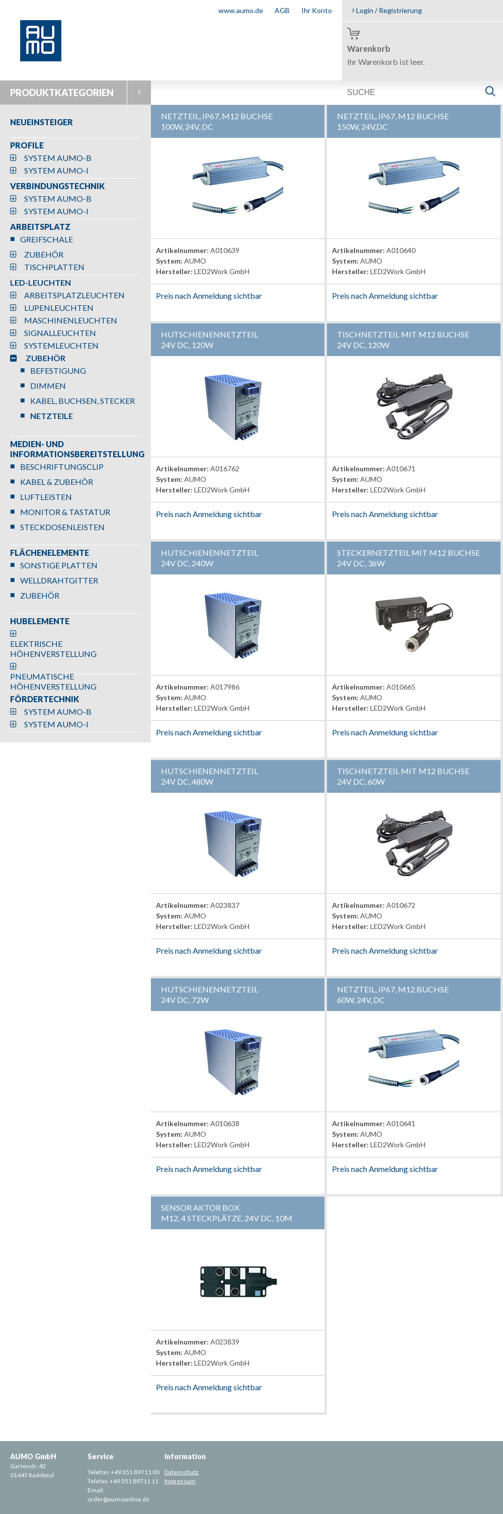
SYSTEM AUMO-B (58, 157)
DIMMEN (48, 385)
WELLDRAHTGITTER (59, 580)
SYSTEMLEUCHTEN (61, 345)
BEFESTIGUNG (58, 370)
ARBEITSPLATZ (40, 226)
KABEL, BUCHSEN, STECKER (82, 400)
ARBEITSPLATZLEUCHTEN (74, 295)
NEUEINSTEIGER (41, 122)
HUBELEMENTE (39, 621)
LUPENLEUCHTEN (59, 307)
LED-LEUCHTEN (40, 282)
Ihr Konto (316, 10)
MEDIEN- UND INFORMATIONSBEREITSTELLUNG (77, 449)
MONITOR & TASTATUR (65, 512)
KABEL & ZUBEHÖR (56, 481)
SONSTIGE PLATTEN (59, 565)
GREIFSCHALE (46, 239)
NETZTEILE (51, 415)
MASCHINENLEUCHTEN (70, 320)
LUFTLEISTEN (46, 496)
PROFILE (27, 145)
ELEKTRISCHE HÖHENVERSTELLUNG (53, 648)
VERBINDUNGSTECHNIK (57, 186)
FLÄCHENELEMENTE (49, 552)
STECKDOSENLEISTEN (62, 527)
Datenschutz (181, 1472)
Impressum (180, 1481)
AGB (282, 10)
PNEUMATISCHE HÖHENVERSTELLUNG (53, 681)
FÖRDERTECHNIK (44, 699)
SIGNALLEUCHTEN (60, 333)
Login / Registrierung (387, 10)
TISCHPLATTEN (54, 267)
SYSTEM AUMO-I (56, 170)
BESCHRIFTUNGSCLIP (62, 466)
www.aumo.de (240, 10)
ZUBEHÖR (43, 254)
